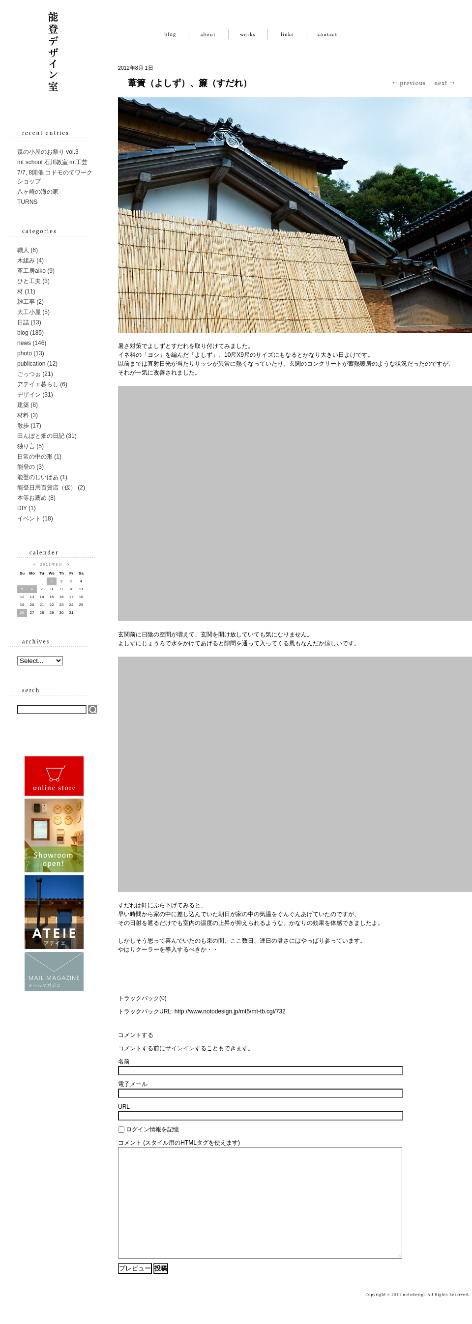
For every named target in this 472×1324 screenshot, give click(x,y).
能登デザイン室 (54, 49)
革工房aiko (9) (36, 270)
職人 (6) (27, 250)
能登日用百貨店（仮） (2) (51, 487)
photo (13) (30, 353)
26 (22, 612)
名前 (124, 1061)
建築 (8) (27, 405)
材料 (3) (27, 415)
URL (124, 1106)
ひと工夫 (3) (33, 281)
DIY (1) (26, 508)
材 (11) (26, 291)
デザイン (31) (35, 394)
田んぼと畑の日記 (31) (47, 435)
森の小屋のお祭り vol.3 (48, 151)
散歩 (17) (29, 425)
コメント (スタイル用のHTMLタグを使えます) (179, 1142)
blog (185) (30, 332)
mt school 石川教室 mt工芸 (52, 162)
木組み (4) (30, 260)
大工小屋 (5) (33, 312)
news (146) (31, 343)
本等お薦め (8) (36, 497)
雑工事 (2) (30, 301)
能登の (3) (30, 466)
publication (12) (37, 363)
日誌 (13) (29, 322)
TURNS (27, 202)
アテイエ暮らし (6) (42, 384)
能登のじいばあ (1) (42, 477)
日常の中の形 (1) (39, 456)
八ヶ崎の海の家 (38, 191)
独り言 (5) (30, 446)
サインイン (180, 1048)
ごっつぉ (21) (35, 374)
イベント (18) (35, 518)
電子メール (133, 1084)
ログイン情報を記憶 (152, 1129)
